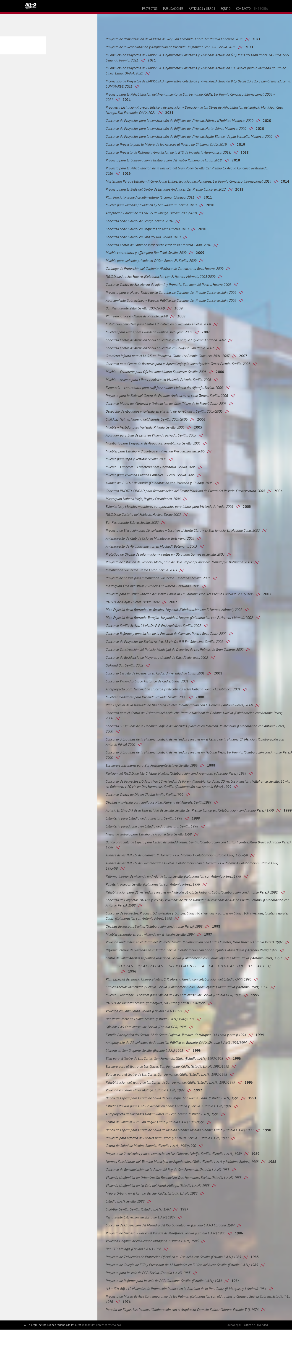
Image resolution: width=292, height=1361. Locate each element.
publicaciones (173, 8)
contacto (243, 8)
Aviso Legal (234, 1356)
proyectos (150, 8)
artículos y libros (202, 8)
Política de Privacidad (255, 1356)
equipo (226, 8)
